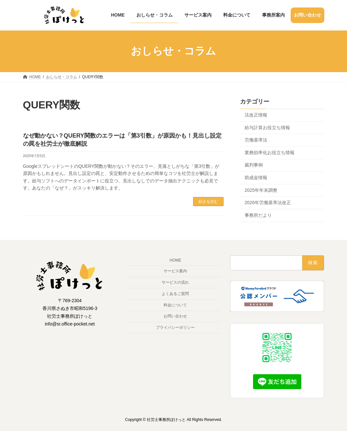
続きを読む (208, 201)
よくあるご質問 (175, 293)
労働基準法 (256, 139)
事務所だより (258, 214)
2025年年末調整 (261, 189)
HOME (175, 260)
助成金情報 (256, 177)
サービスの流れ (175, 282)
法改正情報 (256, 114)
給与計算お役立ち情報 (267, 127)
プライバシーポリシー (175, 327)
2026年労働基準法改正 (268, 202)
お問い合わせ (175, 316)
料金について (175, 305)
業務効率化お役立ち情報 (270, 152)
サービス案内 (175, 271)
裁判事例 (254, 164)
